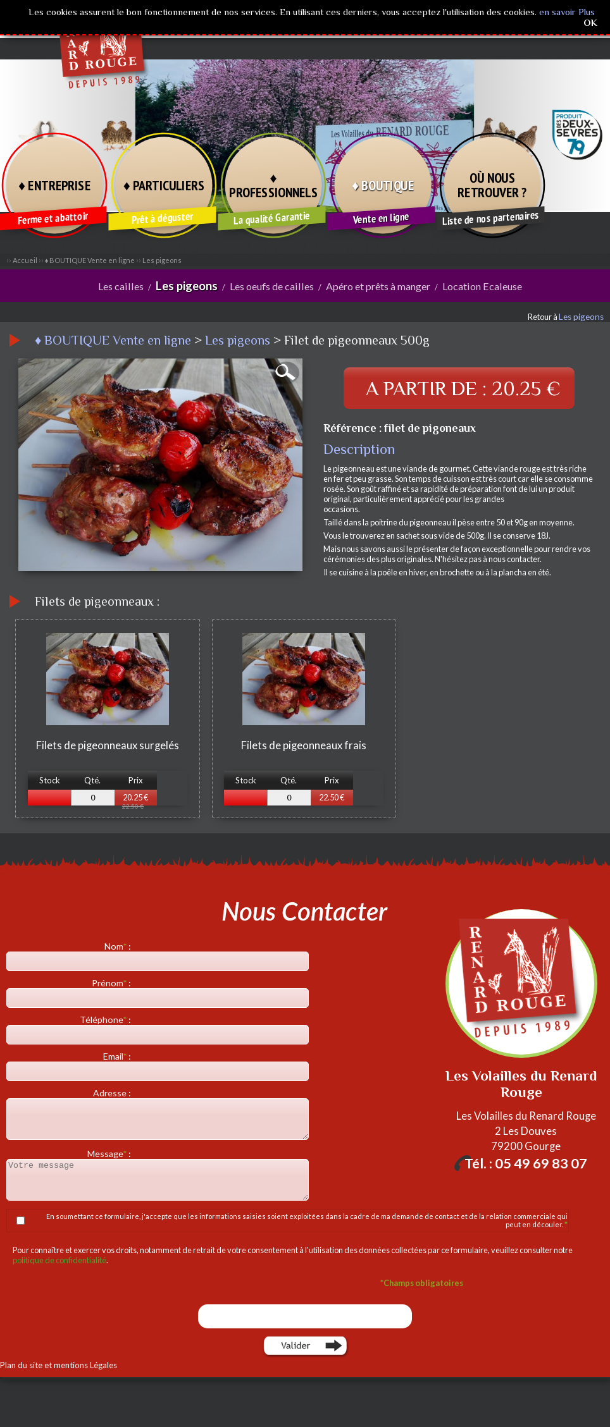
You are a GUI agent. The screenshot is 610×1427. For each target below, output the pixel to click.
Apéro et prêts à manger (375, 285)
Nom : (118, 945)
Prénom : (112, 982)
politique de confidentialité (59, 1259)
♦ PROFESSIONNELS (273, 185)
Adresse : (113, 1092)
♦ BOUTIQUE (383, 184)
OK (590, 22)
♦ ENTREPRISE (54, 184)
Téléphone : (106, 1019)
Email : (118, 1055)
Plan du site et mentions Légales (55, 1364)
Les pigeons (162, 260)
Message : (110, 1153)
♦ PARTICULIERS (163, 184)
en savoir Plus (566, 11)
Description (359, 448)
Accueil (25, 260)
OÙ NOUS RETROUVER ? (492, 185)
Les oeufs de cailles (272, 285)
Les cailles (127, 285)
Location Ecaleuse (476, 285)
